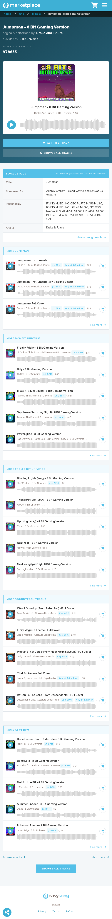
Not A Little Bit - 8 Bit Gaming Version (41, 782)
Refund (70, 911)
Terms (56, 911)
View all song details (91, 237)
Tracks (36, 13)
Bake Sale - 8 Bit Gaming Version (38, 760)
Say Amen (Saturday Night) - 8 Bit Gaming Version (49, 412)
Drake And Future (49, 33)
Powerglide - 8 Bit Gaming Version (39, 434)
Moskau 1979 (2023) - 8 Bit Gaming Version (44, 564)
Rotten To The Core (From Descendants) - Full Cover (50, 695)
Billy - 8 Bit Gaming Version (34, 369)
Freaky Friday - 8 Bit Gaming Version (40, 347)
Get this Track (56, 142)
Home (7, 13)
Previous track (14, 857)
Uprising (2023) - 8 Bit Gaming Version (41, 521)
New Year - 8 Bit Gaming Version (37, 542)
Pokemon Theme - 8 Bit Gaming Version (42, 825)
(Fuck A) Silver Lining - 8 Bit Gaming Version (45, 390)
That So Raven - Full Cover (34, 673)
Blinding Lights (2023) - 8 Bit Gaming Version (45, 478)
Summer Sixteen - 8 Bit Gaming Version (42, 804)
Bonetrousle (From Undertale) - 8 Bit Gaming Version (51, 739)
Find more (98, 324)
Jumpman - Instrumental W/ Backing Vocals (45, 281)
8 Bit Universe (29, 38)
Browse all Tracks (56, 153)
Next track (100, 857)
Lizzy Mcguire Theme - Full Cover (38, 630)
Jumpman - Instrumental (32, 260)
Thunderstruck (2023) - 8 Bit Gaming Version (45, 499)
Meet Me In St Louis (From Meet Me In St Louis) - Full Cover (54, 651)
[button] (104, 5)
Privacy (42, 911)
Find (21, 13)
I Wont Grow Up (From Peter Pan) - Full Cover (45, 608)
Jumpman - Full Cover (31, 303)
